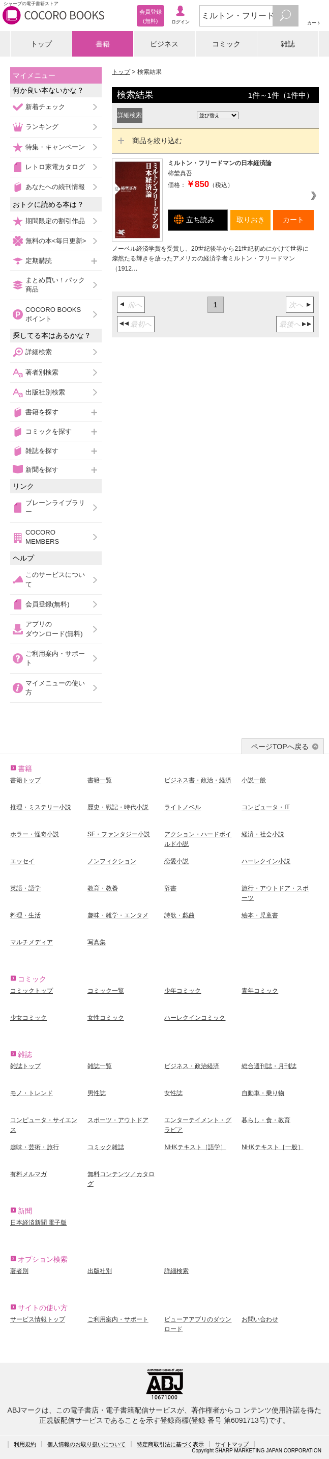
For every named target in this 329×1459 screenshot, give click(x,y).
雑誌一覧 (99, 1066)
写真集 (96, 942)
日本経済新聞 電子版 (38, 1222)
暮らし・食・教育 (266, 1120)
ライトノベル (182, 807)
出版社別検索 (45, 392)
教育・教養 (102, 888)
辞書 (170, 888)
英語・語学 (25, 888)
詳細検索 (38, 352)
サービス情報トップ (37, 1319)
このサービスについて (55, 579)
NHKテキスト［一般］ (272, 1147)
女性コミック (105, 1017)
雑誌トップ (25, 1066)
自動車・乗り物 (263, 1093)
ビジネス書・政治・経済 (197, 780)
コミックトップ (31, 990)
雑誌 (288, 44)
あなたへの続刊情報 (55, 187)
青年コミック (260, 990)
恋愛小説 (176, 861)
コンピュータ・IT (266, 807)
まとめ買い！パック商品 (55, 284)
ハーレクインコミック (194, 1017)
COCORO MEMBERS (42, 536)
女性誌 (173, 1093)
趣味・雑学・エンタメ (117, 915)
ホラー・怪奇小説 (34, 834)
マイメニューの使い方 (55, 687)
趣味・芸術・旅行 (34, 1147)
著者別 (19, 1271)
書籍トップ (25, 780)
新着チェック (45, 107)
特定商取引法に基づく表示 (170, 1444)
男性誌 (96, 1093)
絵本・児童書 (260, 915)
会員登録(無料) (47, 604)
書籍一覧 (99, 780)
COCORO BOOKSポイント (53, 314)
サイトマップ (232, 1444)
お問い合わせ (260, 1319)
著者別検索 (41, 372)
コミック (226, 44)
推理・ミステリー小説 (40, 807)
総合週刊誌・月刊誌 (269, 1066)
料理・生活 (25, 915)
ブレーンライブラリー (55, 507)
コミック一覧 (105, 990)
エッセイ (22, 861)
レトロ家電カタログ (55, 167)
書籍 (103, 44)
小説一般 (254, 780)
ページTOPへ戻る (280, 746)
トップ (41, 44)
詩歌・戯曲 (179, 915)
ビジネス (164, 44)
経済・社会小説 (263, 834)
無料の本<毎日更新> (55, 241)
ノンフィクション (111, 861)
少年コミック (182, 990)
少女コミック (28, 1017)
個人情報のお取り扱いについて (86, 1444)
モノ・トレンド (31, 1093)
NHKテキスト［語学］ (195, 1147)
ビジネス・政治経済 (191, 1066)
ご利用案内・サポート (55, 658)
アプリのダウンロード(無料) (54, 628)
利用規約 (25, 1444)
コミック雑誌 (105, 1147)
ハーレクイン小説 (266, 861)
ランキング (41, 126)
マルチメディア (31, 942)
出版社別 (99, 1271)
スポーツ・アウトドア (117, 1120)
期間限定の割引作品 (55, 221)
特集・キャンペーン (55, 147)
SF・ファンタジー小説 (118, 834)
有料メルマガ (28, 1174)
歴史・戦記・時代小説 (117, 807)
